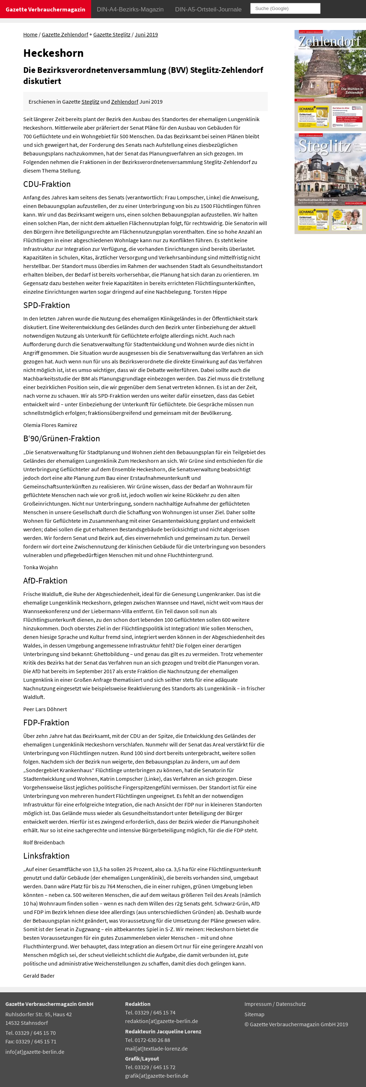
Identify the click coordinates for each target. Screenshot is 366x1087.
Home (30, 34)
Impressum (258, 1003)
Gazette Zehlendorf (65, 34)
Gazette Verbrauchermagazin (45, 9)
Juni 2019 (146, 34)
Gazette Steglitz (111, 34)
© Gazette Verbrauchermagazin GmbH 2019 (296, 1024)
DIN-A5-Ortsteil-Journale (208, 9)
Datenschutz (291, 1003)
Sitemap (254, 1014)
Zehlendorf (124, 101)
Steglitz (90, 101)
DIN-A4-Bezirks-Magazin (130, 9)
